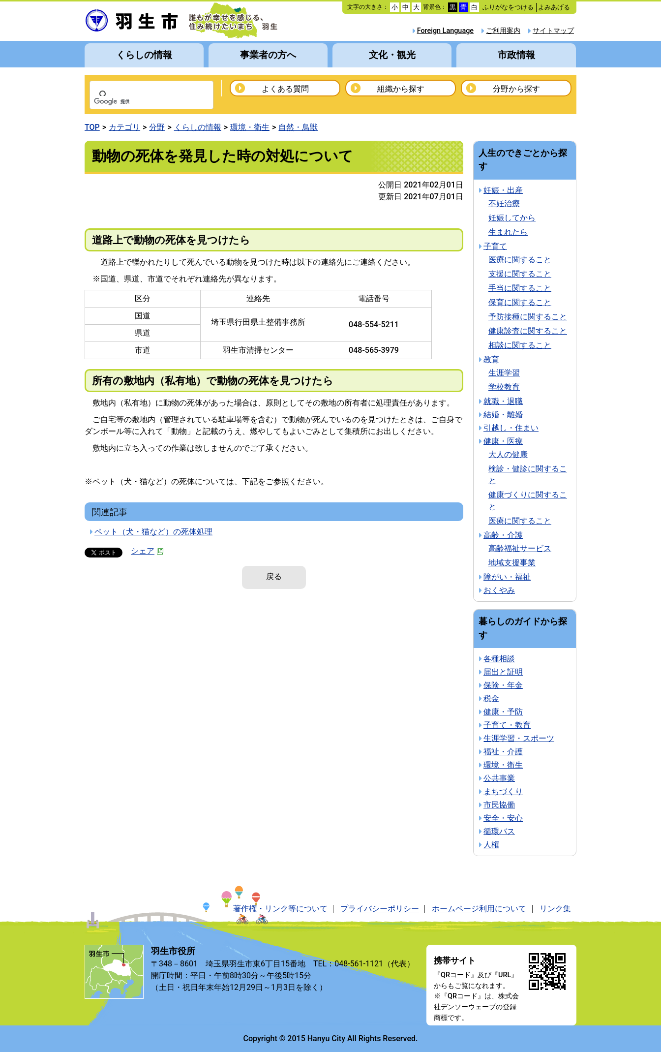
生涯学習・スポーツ (518, 738)
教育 (491, 359)
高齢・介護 (503, 535)
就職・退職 (503, 401)
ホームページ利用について (479, 908)
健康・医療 (503, 441)
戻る (274, 576)
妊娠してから (512, 217)
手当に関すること (519, 288)
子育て (495, 246)
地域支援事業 (512, 562)
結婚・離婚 (503, 414)
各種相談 (499, 658)
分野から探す (516, 88)
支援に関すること (519, 273)
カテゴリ (124, 127)
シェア (147, 551)
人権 (491, 844)
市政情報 (516, 55)
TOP (92, 127)
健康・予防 (503, 711)
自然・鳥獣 (298, 127)
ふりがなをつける (508, 7)
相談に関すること (519, 345)
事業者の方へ (268, 55)
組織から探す (400, 88)
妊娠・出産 (503, 190)
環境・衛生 (250, 127)
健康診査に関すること (527, 331)
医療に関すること (519, 259)
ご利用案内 (503, 31)
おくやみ (499, 590)
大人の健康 (508, 454)
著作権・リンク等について (280, 908)
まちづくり (503, 791)
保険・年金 (503, 685)
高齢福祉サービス (519, 548)
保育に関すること (519, 302)
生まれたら (508, 232)
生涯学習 (504, 372)
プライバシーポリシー (379, 908)
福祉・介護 (503, 751)
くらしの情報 (144, 55)
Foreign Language (445, 31)
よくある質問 (285, 88)
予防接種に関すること (527, 316)
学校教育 (504, 387)
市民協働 (499, 804)
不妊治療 (504, 203)
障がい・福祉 (507, 577)
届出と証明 (503, 672)
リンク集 (555, 908)
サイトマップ (553, 31)
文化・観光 (392, 55)
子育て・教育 (507, 725)
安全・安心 (503, 818)
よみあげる (554, 7)
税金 (491, 698)
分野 (157, 127)
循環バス (499, 831)
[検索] (138, 102)
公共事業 (499, 778)
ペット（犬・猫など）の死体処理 (153, 531)
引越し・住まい (511, 428)
